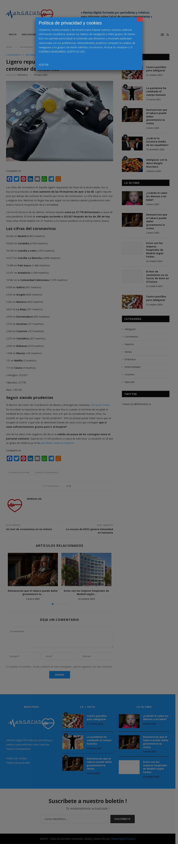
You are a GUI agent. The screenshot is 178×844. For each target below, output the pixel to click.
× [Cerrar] (139, 19)
